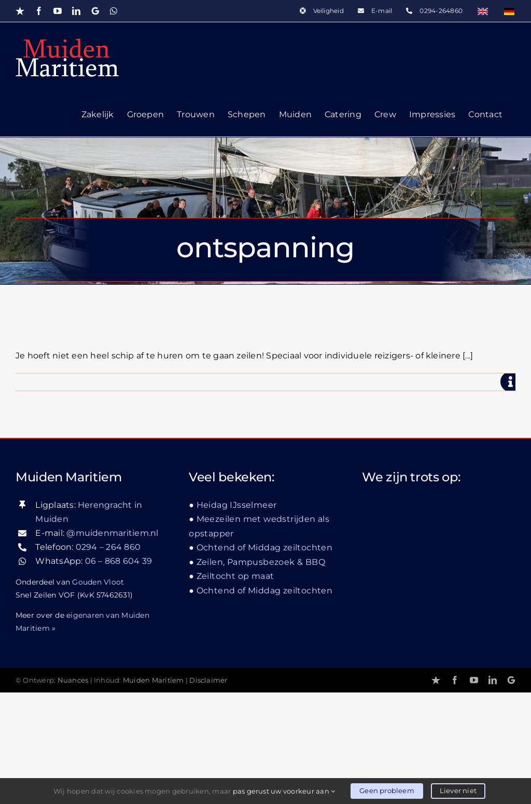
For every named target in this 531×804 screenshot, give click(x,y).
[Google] (511, 680)
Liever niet (458, 790)
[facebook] (455, 680)
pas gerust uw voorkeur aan (284, 791)
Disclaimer (208, 680)
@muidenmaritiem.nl (112, 533)
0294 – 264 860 (108, 547)
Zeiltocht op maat (235, 576)
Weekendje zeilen (105, 323)
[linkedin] (492, 680)
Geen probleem (386, 790)
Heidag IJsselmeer (237, 505)
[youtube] (474, 680)
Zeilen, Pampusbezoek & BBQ (261, 562)
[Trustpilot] (435, 680)
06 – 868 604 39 (118, 561)
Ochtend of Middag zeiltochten (265, 547)
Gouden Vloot (98, 582)
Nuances (73, 680)
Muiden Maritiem (153, 680)
